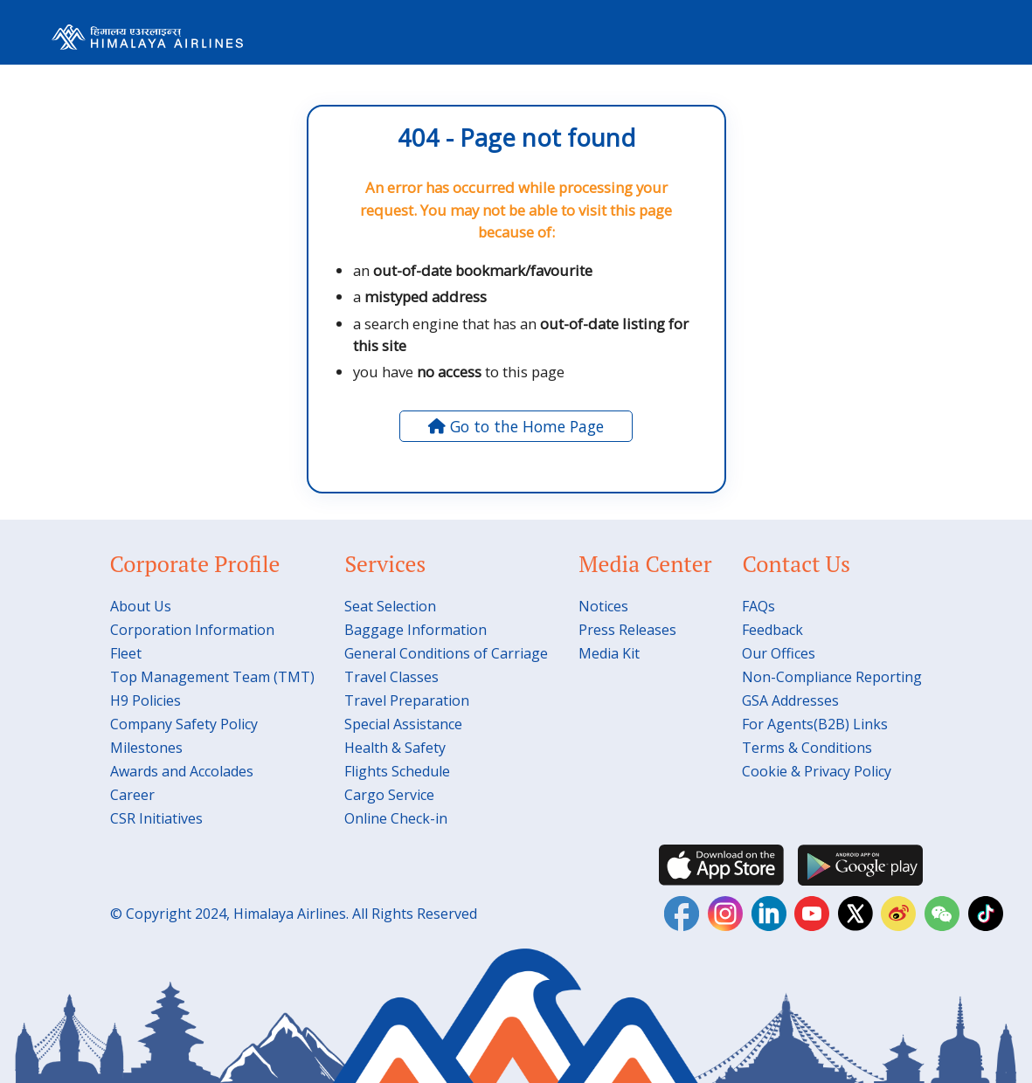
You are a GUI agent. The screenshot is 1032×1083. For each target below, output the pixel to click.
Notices (603, 606)
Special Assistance (403, 724)
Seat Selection (390, 606)
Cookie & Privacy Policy (816, 771)
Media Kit (609, 653)
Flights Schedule (397, 771)
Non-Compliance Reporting (832, 676)
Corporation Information (192, 629)
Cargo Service (389, 794)
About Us (140, 606)
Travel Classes (391, 676)
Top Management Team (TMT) (212, 676)
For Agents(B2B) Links (815, 724)
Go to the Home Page (516, 426)
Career (132, 794)
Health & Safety (395, 747)
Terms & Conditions (807, 747)
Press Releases (627, 629)
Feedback (772, 629)
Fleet (126, 653)
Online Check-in (395, 818)
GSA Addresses (790, 700)
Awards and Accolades (181, 771)
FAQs (758, 606)
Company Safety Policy (184, 724)
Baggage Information (415, 629)
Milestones (146, 747)
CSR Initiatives (156, 818)
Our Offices (778, 653)
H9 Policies (145, 700)
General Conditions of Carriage (446, 653)
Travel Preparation (406, 700)
